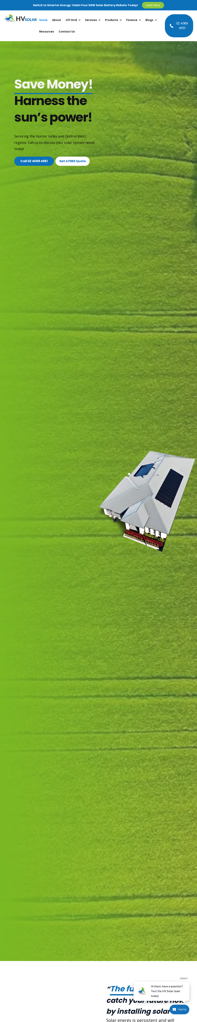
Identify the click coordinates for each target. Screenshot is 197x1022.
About (56, 20)
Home (43, 20)
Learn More (153, 5)
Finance (131, 20)
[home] (20, 25)
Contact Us (67, 31)
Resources (46, 31)
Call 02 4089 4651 (34, 161)
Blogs (149, 20)
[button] (73, 20)
